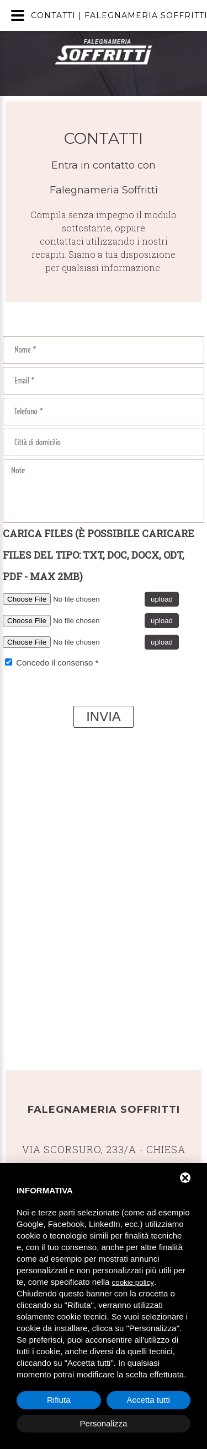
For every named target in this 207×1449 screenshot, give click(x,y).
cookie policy (133, 1282)
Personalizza (104, 1423)
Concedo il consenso (54, 662)
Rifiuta (59, 1399)
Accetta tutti (148, 1399)
